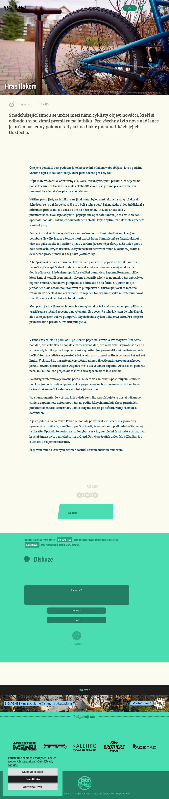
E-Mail (159, 8)
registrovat (32, 544)
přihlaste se (64, 539)
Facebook (141, 8)
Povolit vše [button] (33, 779)
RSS (164, 8)
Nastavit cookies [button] (32, 772)
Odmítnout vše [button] (33, 787)
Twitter (153, 8)
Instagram (147, 8)
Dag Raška (24, 104)
